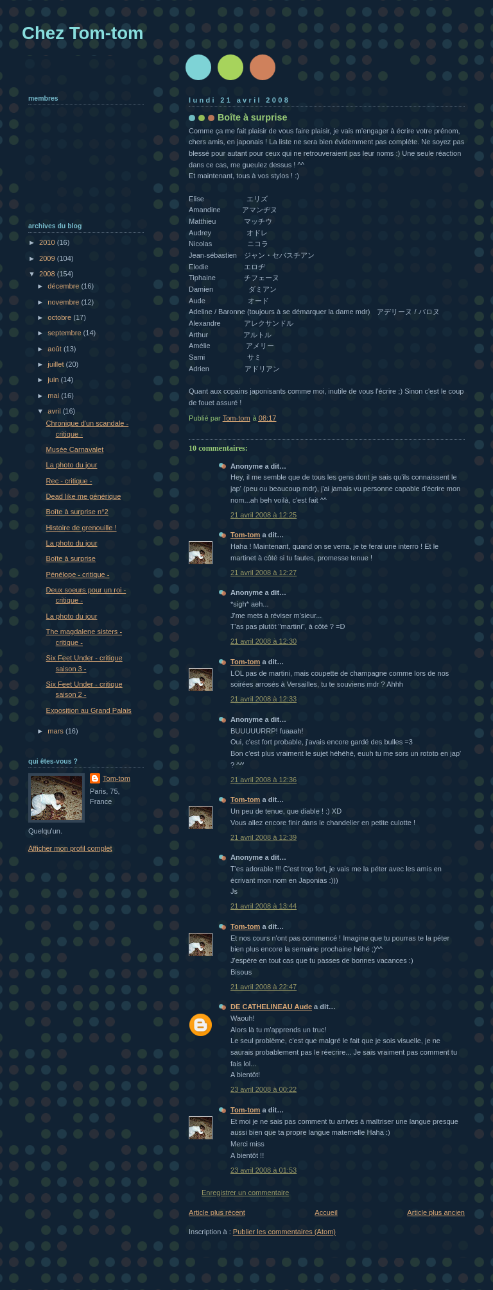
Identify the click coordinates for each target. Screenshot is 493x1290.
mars (56, 731)
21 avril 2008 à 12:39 (263, 837)
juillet (56, 364)
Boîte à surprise (71, 558)
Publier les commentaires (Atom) (284, 1232)
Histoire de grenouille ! (81, 528)
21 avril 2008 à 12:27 (263, 572)
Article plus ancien (436, 1212)
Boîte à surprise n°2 (77, 511)
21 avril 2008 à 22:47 (263, 987)
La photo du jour (72, 465)
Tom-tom (245, 535)
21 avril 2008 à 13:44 (263, 906)
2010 (48, 242)
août (56, 349)
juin (54, 379)
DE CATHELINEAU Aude (271, 1006)
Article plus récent (217, 1212)
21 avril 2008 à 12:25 (263, 515)
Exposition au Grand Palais (89, 710)
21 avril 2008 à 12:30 (263, 641)
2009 (48, 258)
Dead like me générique (83, 496)
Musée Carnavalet (75, 449)
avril (55, 411)
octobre (60, 317)
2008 (48, 274)
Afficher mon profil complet (70, 848)
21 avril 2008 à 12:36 (263, 779)
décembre (64, 286)
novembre (64, 302)
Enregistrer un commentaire (245, 1192)
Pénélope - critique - (78, 574)
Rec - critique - (69, 481)
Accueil (326, 1212)
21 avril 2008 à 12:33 (263, 699)
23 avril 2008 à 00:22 (263, 1089)
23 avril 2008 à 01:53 (263, 1170)
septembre (65, 333)
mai (54, 395)
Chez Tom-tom (83, 33)
